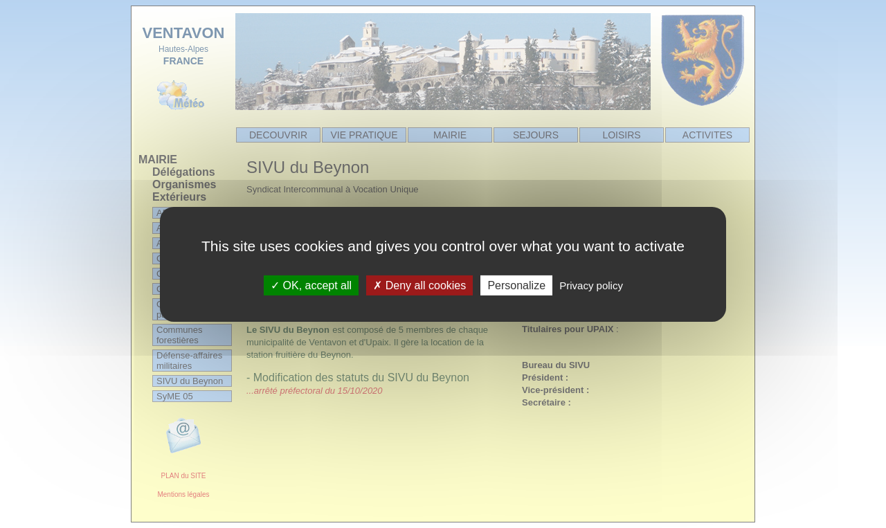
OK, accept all (311, 285)
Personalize (516, 285)
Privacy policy (591, 285)
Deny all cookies (419, 285)
